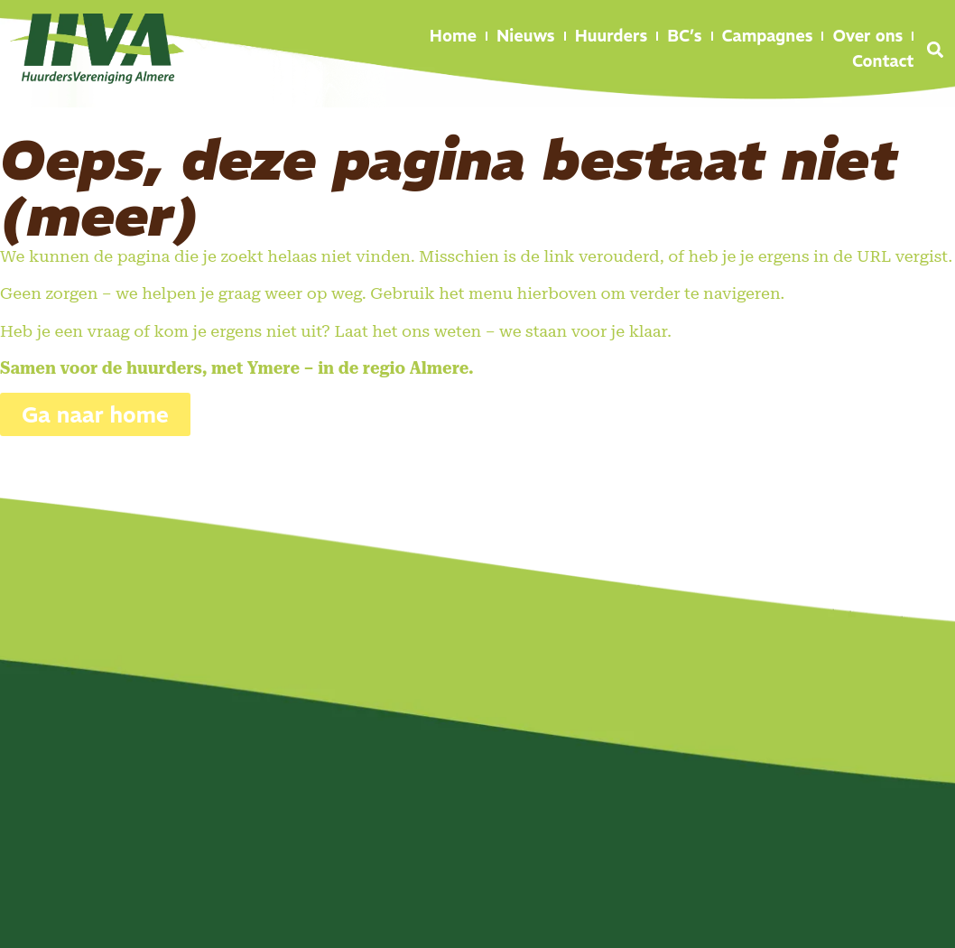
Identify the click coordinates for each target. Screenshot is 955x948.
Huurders (611, 35)
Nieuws (525, 35)
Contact (882, 61)
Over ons (867, 35)
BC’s (684, 35)
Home (453, 35)
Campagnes (767, 35)
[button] (935, 50)
